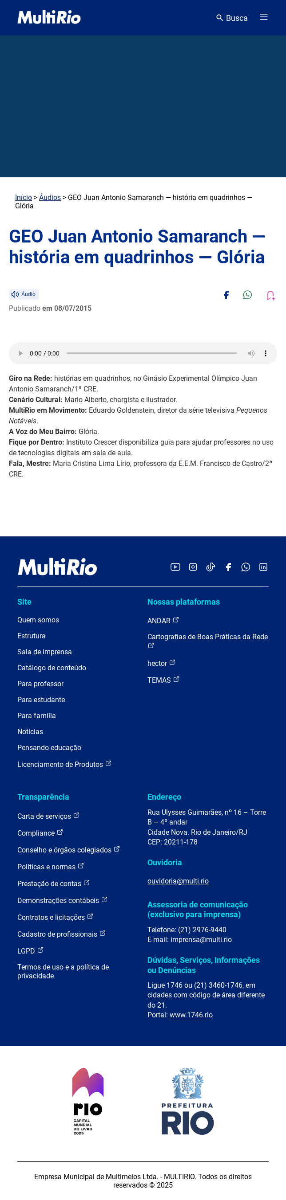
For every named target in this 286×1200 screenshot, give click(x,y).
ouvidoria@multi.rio (178, 881)
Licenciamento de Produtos (64, 764)
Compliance (40, 832)
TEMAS (163, 679)
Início (23, 197)
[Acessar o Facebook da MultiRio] (228, 567)
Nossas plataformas (183, 601)
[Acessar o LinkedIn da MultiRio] (263, 567)
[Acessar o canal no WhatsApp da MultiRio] (245, 567)
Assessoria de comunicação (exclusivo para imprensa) (197, 909)
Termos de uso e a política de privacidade (63, 971)
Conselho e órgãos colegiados (68, 849)
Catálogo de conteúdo (51, 668)
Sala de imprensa (44, 652)
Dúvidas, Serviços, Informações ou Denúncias (203, 964)
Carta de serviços (48, 816)
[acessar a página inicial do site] (49, 18)
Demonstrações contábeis (62, 900)
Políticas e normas (50, 866)
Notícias (30, 731)
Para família (36, 715)
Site (24, 601)
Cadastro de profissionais (61, 933)
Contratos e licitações (55, 917)
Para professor (40, 684)
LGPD (30, 950)
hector (161, 663)
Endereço (164, 796)
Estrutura (31, 636)
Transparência (43, 796)
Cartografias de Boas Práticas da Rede (207, 641)
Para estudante (41, 700)
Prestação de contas (53, 883)
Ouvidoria (164, 862)
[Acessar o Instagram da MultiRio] (193, 567)
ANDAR (163, 620)
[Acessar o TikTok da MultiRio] (210, 567)
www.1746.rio (191, 1015)
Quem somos (38, 620)
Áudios (50, 197)
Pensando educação (49, 747)
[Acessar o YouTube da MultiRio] (175, 567)
